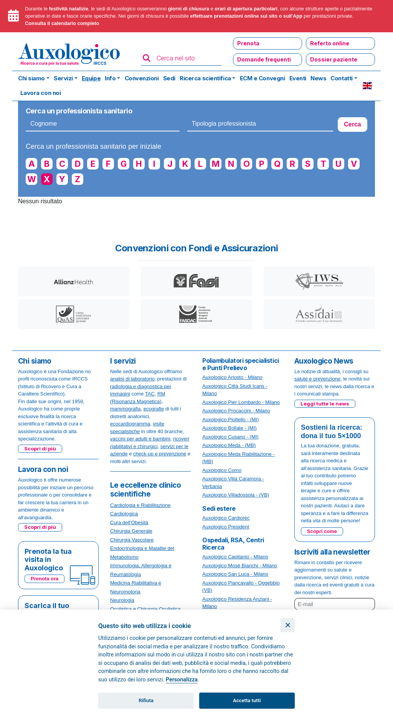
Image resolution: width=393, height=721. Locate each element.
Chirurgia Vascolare (132, 540)
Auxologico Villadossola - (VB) (235, 495)
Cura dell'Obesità (129, 522)
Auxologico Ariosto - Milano (232, 377)
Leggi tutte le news (325, 403)
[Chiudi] (288, 625)
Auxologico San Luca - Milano (235, 574)
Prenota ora (44, 578)
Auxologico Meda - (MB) (229, 445)
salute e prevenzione (317, 379)
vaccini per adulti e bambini (140, 439)
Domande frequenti (264, 59)
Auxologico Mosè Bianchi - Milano (239, 565)
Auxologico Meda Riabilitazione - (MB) (238, 458)
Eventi (297, 78)
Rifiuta (146, 700)
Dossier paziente (333, 59)
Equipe (91, 78)
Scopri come (322, 531)
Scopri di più (40, 448)
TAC (150, 394)
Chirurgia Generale (131, 531)
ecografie (154, 409)
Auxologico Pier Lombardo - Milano (241, 402)
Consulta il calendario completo (62, 23)
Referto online (329, 43)
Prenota (248, 43)
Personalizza (182, 679)
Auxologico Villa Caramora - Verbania (233, 482)
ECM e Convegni (262, 78)
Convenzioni (142, 78)
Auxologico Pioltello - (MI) (230, 419)
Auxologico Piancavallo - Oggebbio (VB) (241, 586)
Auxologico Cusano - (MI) (230, 437)
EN (367, 85)
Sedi (169, 78)
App (297, 16)
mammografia (125, 409)
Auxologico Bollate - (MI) (229, 428)
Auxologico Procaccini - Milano (236, 411)
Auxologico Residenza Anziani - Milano (237, 603)
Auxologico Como (221, 470)
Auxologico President (225, 527)
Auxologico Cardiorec (226, 518)
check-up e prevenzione (159, 454)
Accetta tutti (247, 700)
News (318, 78)
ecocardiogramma (130, 424)
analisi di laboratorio (132, 379)
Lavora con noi (40, 92)
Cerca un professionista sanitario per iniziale (93, 146)
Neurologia (122, 600)
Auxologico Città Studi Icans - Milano (235, 390)
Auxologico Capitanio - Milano (235, 557)
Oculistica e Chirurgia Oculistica (145, 609)
